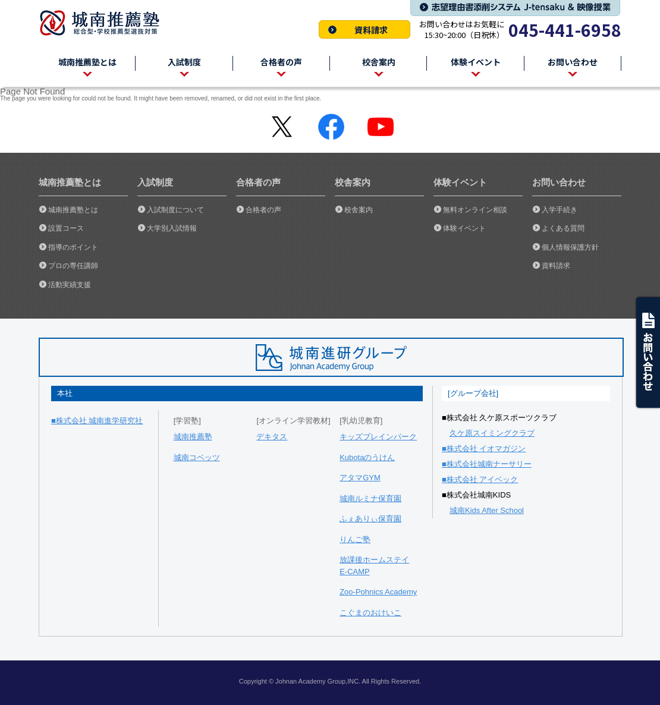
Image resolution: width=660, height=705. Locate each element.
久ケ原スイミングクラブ (492, 433)
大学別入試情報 (172, 228)
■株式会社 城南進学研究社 (97, 420)
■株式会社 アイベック (480, 479)
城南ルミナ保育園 (370, 498)
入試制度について (175, 210)
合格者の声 (263, 210)
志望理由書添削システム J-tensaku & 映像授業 (515, 8)
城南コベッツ (197, 457)
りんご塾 (355, 539)
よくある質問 (563, 228)
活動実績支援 (69, 285)
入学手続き (559, 210)
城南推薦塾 (104, 23)
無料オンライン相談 (475, 210)
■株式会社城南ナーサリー (487, 463)
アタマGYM (360, 477)
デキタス (271, 436)
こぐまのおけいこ (370, 612)
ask (647, 352)
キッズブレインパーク (378, 436)
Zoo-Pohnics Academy (378, 591)
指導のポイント (73, 247)
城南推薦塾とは (73, 210)
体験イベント (464, 228)
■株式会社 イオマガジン (484, 448)
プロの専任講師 (73, 266)
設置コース (66, 228)
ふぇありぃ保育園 (370, 518)
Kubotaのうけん (367, 457)
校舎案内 (358, 210)
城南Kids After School (487, 510)
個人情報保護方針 (570, 247)
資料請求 (364, 29)
